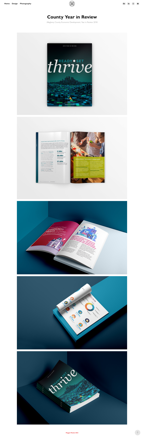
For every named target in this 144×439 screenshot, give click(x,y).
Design (15, 3)
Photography (25, 3)
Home (7, 3)
